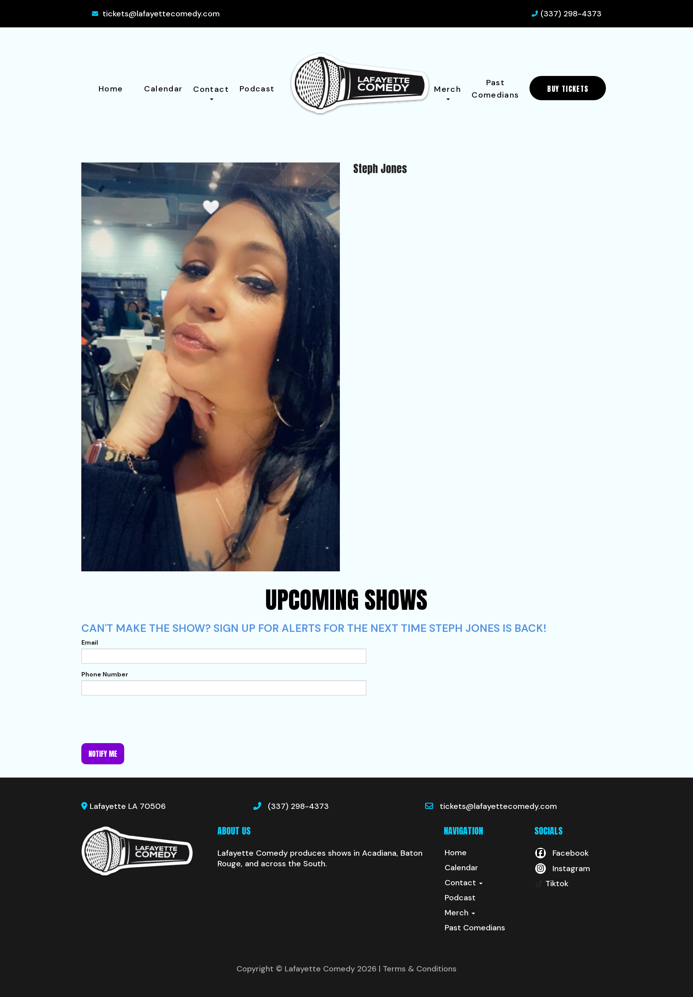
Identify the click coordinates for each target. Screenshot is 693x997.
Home (111, 88)
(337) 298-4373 (571, 13)
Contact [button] (211, 92)
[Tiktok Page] (551, 883)
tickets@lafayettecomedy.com (161, 13)
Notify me (102, 753)
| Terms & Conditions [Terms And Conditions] (418, 968)
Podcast (257, 88)
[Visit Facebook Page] (561, 853)
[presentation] (148, 719)
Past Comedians (495, 88)
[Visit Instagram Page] (562, 868)
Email (89, 642)
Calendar (163, 88)
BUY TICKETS (567, 88)
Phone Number (104, 674)
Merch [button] (447, 92)
